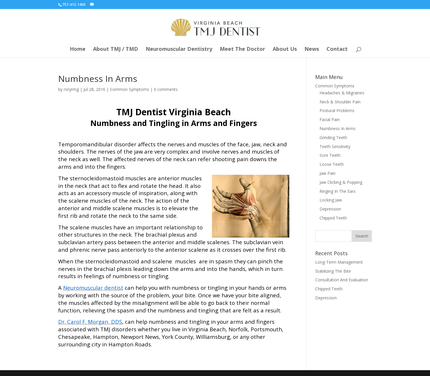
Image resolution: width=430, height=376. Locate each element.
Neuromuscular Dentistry (179, 49)
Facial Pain (330, 119)
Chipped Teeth (333, 218)
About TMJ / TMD (115, 49)
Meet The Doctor (242, 49)
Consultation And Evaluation (341, 280)
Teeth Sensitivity (335, 146)
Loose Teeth (332, 164)
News (311, 49)
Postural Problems (337, 110)
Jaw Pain (328, 173)
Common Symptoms (129, 89)
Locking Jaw (331, 200)
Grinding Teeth (333, 137)
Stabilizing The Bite (333, 271)
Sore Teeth (330, 155)
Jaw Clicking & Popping (341, 182)
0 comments (166, 89)
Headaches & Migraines (342, 93)
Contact (337, 49)
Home (77, 49)
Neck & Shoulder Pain (340, 102)
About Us (285, 49)
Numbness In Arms (338, 128)
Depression (330, 209)
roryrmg (71, 89)
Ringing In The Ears (338, 191)
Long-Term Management (339, 262)
